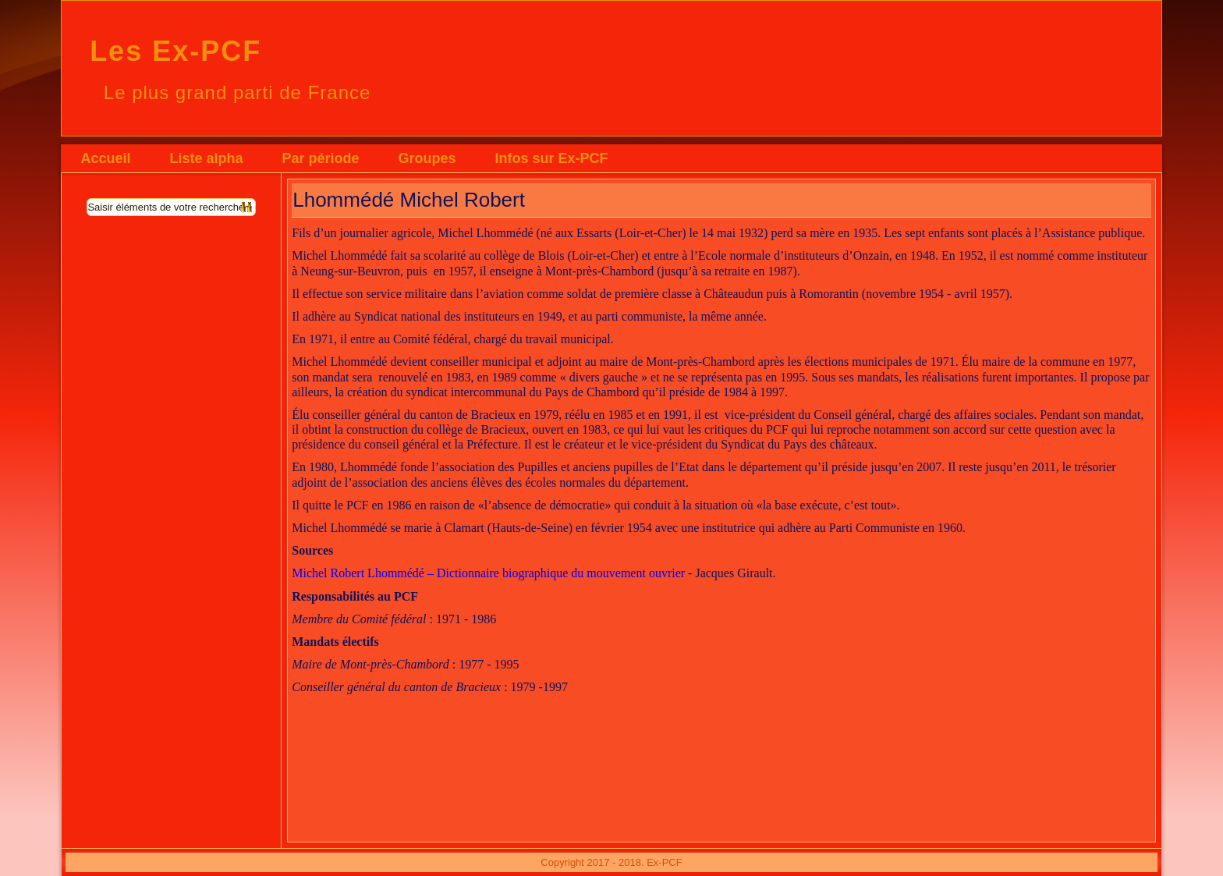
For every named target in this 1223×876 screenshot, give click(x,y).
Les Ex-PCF (175, 51)
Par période (320, 158)
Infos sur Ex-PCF (551, 158)
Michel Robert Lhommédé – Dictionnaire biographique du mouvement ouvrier (488, 573)
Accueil (105, 158)
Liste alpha (206, 158)
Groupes (427, 158)
